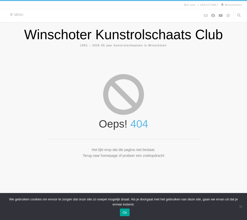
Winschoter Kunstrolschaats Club (123, 34)
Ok (124, 212)
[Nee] (240, 206)
